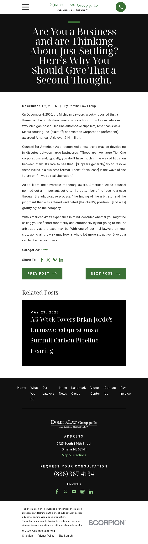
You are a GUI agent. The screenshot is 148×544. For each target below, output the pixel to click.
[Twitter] (65, 491)
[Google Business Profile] (82, 491)
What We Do (34, 393)
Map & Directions (74, 455)
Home (21, 388)
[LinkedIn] (91, 491)
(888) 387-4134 (74, 474)
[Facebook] (57, 491)
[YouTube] (74, 491)
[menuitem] (27, 535)
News (44, 250)
